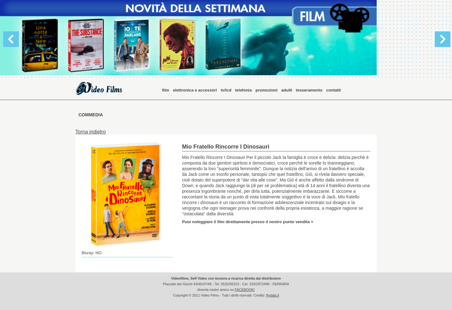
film (165, 90)
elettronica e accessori (195, 90)
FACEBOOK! (245, 290)
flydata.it (272, 295)
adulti (286, 90)
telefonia (243, 90)
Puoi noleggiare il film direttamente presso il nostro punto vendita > (247, 221)
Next (442, 39)
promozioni (266, 90)
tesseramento (309, 90)
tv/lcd (227, 90)
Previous (11, 39)
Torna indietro (90, 131)
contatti (333, 90)
